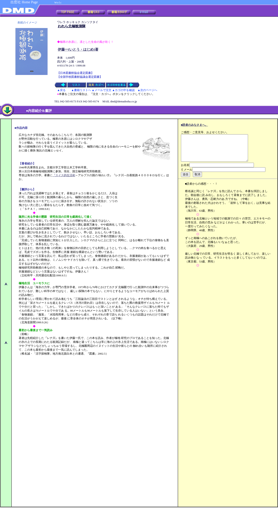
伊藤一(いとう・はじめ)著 (78, 49)
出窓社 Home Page (24, 2)
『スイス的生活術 (64, 175)
